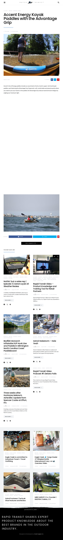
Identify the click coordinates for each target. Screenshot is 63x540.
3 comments (24, 406)
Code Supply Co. (39, 534)
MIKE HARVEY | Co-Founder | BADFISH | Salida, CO (45, 498)
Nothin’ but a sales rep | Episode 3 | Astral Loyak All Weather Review (16, 284)
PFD (45, 278)
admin (7, 290)
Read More (8, 300)
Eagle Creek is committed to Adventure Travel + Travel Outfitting (16, 459)
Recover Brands (37, 279)
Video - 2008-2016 (38, 280)
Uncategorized (52, 279)
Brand (10, 10)
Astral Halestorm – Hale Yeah (44, 342)
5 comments (53, 377)
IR (42, 278)
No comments (24, 289)
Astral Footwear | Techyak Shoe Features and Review (15, 499)
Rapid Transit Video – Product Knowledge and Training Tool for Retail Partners (44, 287)
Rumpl (45, 279)
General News (17, 10)
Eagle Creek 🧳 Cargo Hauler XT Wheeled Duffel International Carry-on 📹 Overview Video (46, 460)
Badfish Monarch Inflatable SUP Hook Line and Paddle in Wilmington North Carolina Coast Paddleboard (16, 346)
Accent (6, 10)
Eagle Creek (13, 453)
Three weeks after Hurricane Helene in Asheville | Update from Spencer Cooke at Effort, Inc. (15, 397)
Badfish (45, 277)
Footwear (16, 277)
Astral (6, 277)
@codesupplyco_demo (30, 509)
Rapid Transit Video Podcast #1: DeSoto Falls (45, 372)
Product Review (8, 278)
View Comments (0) (30, 243)
